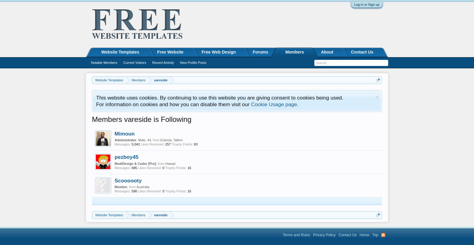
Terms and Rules (296, 235)
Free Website (170, 52)
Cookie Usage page (274, 104)
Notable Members (104, 62)
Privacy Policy (324, 235)
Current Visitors (134, 62)
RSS (383, 235)
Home (364, 235)
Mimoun (125, 134)
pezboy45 (126, 157)
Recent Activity (163, 62)
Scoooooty (128, 181)
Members (294, 52)
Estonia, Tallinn (172, 140)
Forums (260, 52)
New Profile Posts (193, 62)
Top (375, 235)
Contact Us (362, 52)
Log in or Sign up (366, 4)
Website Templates (120, 52)
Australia (143, 187)
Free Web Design (219, 52)
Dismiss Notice (377, 97)
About (327, 52)
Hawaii (170, 163)
